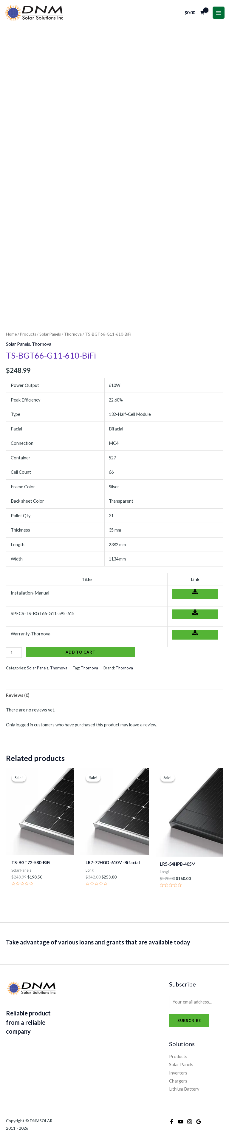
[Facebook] (171, 1121)
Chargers (178, 1080)
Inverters (178, 1072)
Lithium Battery (184, 1089)
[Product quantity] (14, 652)
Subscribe (189, 1020)
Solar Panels (50, 334)
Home (11, 334)
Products (28, 334)
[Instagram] (189, 1121)
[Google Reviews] (198, 1121)
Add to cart (80, 652)
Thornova (73, 334)
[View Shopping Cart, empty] (194, 12)
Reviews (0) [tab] (18, 695)
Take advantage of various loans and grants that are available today (98, 942)
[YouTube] (180, 1121)
